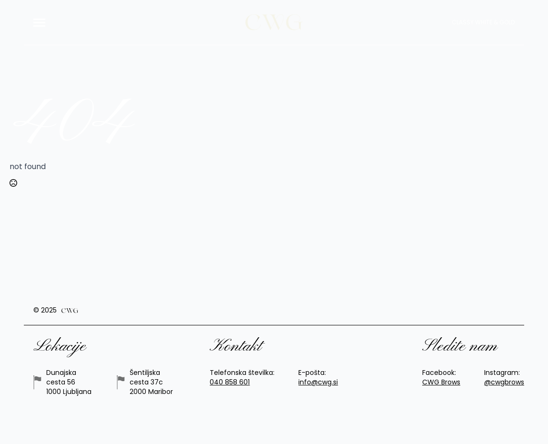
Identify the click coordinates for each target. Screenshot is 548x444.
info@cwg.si (318, 382)
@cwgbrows (504, 382)
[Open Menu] (39, 23)
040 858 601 (230, 382)
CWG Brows (441, 382)
